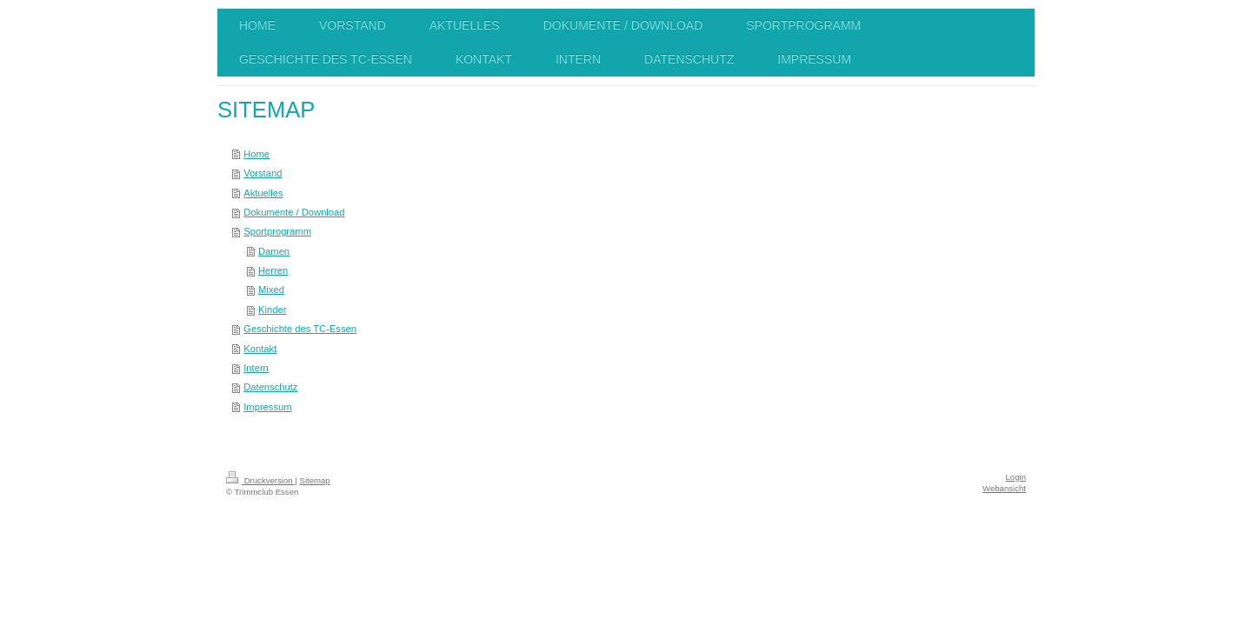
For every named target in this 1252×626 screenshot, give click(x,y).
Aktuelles (263, 193)
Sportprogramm (277, 231)
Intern (256, 368)
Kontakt (259, 348)
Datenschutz (270, 387)
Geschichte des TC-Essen (299, 328)
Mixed (271, 289)
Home (256, 154)
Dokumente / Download (293, 212)
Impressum (267, 407)
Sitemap (314, 480)
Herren (273, 270)
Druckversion (260, 480)
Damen (274, 251)
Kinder (272, 309)
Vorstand (262, 173)
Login (1016, 477)
